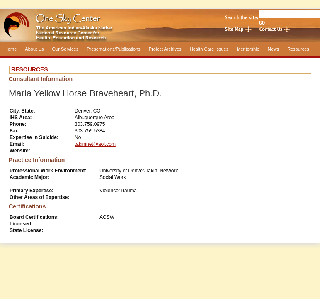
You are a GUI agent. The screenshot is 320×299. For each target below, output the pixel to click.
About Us (34, 49)
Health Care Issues (209, 49)
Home (11, 49)
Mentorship (248, 49)
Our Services (65, 49)
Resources (298, 49)
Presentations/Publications (114, 49)
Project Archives (165, 49)
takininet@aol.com (95, 144)
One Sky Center (160, 25)
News (273, 49)
